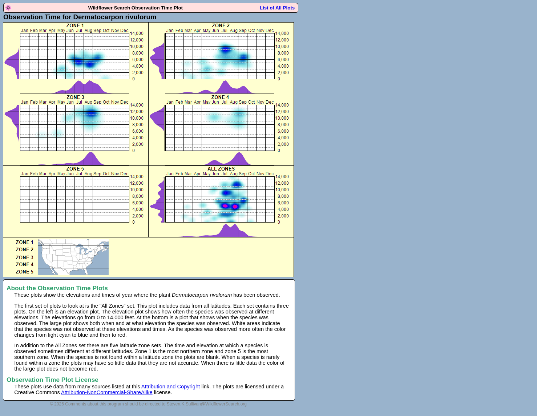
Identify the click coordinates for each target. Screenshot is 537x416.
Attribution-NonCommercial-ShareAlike (107, 392)
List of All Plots (278, 8)
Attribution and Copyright (170, 386)
